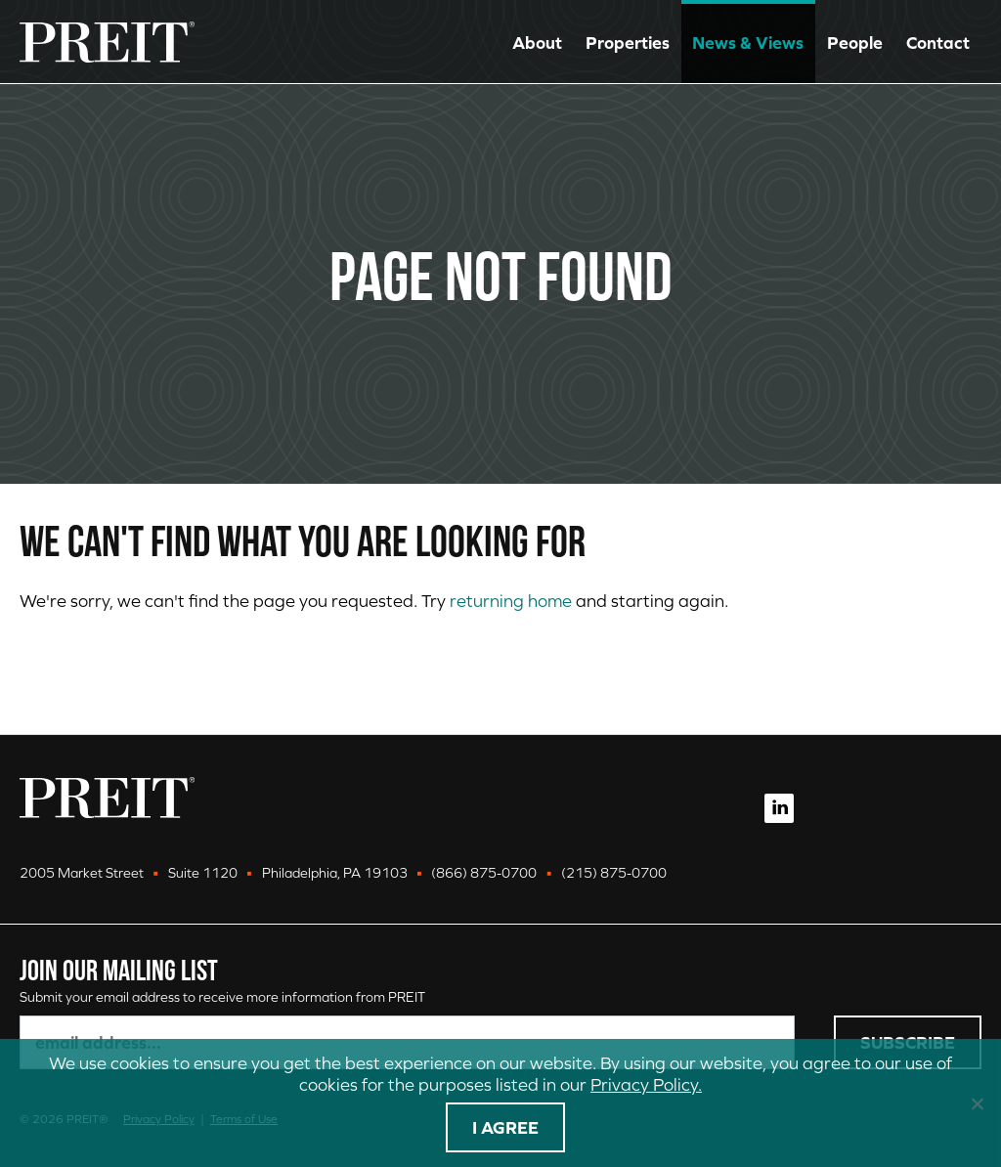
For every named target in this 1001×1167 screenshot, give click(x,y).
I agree (505, 1127)
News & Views (748, 42)
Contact (938, 42)
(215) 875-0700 (614, 873)
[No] (976, 1103)
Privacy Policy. (646, 1084)
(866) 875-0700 (484, 873)
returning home (511, 600)
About (537, 42)
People (855, 42)
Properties (628, 42)
